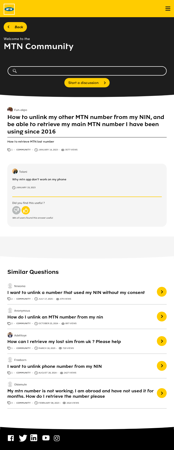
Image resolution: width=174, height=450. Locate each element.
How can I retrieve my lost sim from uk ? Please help (64, 341)
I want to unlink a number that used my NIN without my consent (76, 292)
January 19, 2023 (25, 187)
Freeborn (20, 360)
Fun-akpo (20, 110)
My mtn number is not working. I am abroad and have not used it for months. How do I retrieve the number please (80, 393)
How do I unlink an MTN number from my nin (55, 317)
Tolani (23, 172)
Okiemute (20, 385)
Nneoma (19, 286)
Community (23, 149)
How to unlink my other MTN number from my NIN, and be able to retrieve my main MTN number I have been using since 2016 (85, 124)
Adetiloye (20, 335)
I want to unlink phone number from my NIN (54, 366)
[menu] (167, 9)
